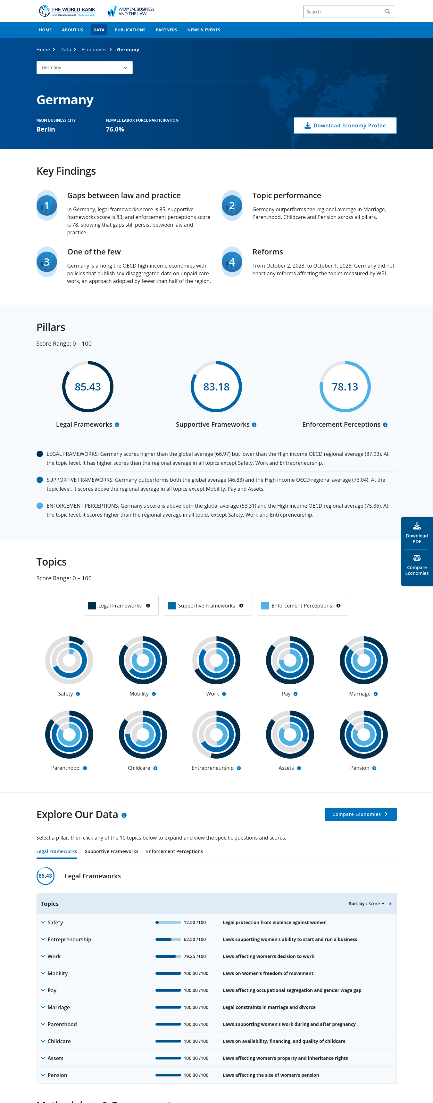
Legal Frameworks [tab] (57, 851)
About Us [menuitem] (72, 30)
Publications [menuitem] (130, 30)
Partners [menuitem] (166, 30)
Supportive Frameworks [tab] (111, 851)
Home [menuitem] (45, 30)
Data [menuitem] (98, 30)
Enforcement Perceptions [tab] (174, 851)
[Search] (348, 11)
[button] (85, 67)
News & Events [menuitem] (203, 30)
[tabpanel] (217, 975)
